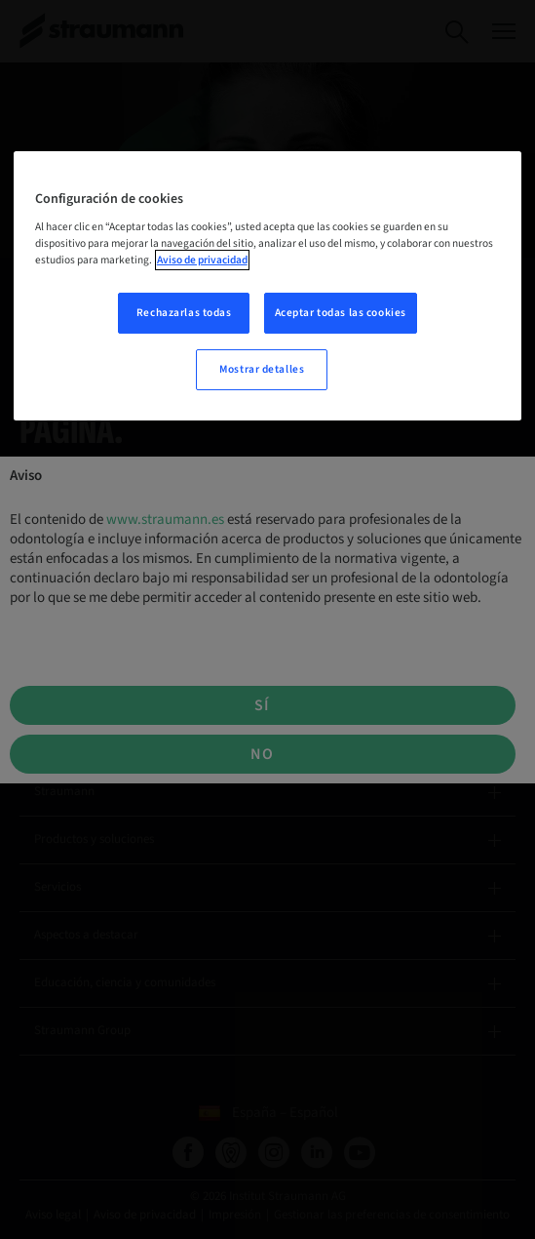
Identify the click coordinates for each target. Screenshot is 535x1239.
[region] (268, 286)
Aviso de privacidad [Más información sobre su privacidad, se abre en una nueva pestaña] (202, 260)
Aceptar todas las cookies (340, 312)
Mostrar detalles (261, 369)
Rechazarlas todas (184, 312)
